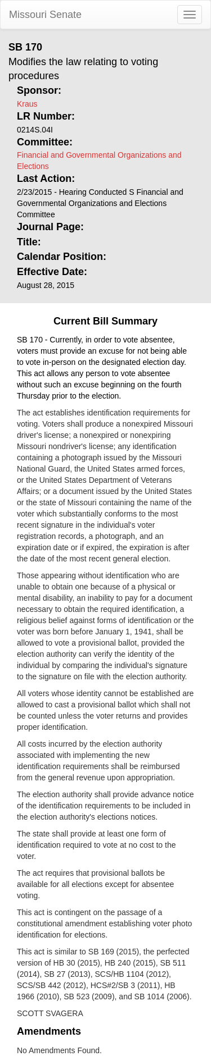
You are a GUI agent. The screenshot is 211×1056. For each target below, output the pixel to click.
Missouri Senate (45, 14)
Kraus (27, 103)
